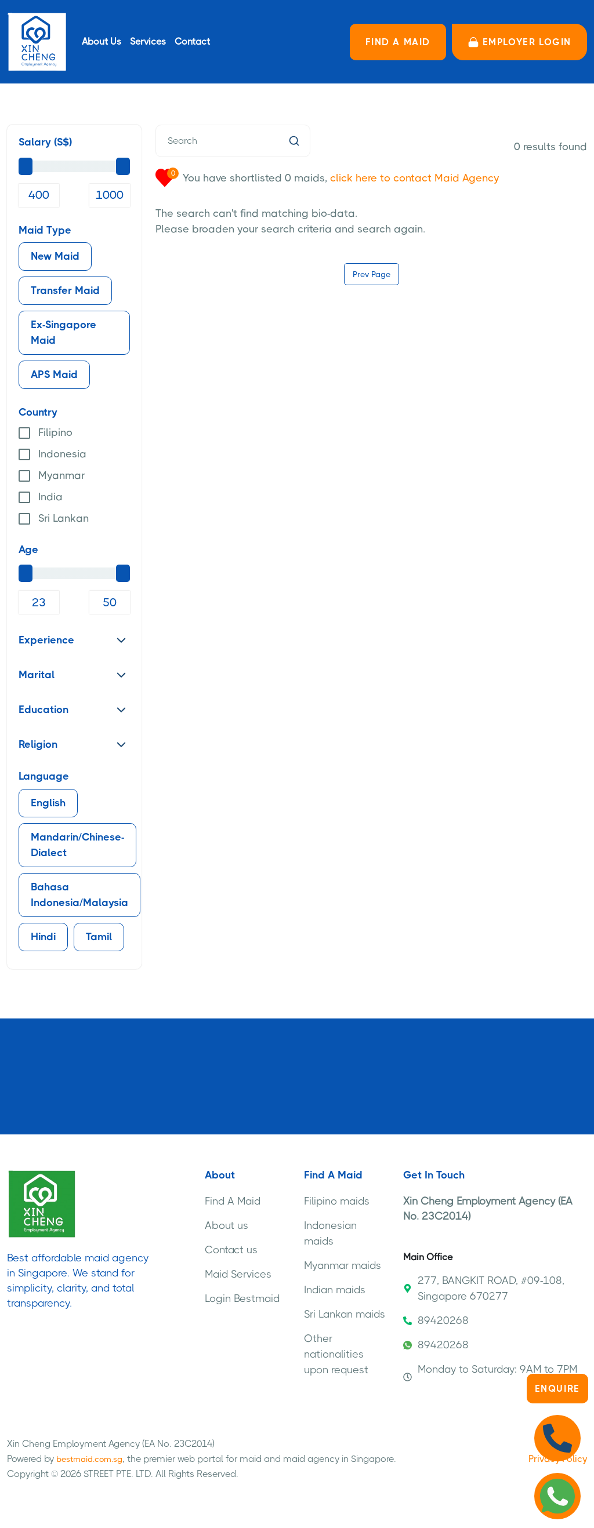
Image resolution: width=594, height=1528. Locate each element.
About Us (101, 41)
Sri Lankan (63, 518)
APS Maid (54, 374)
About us (226, 1225)
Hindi (43, 937)
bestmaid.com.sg (89, 1459)
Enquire (557, 1388)
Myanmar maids (342, 1265)
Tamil (99, 937)
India (50, 497)
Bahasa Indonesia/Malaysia (79, 894)
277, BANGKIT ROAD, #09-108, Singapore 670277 (483, 1288)
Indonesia (62, 454)
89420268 (436, 1320)
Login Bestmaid (242, 1298)
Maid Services (238, 1274)
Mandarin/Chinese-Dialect (77, 844)
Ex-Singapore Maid (63, 332)
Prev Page (371, 274)
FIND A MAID (397, 42)
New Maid (55, 256)
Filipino (55, 432)
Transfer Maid (65, 290)
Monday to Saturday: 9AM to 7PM (490, 1372)
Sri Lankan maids (344, 1314)
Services (148, 41)
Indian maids (334, 1290)
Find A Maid (232, 1201)
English (48, 803)
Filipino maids (337, 1201)
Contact (192, 41)
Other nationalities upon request (336, 1354)
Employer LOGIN (519, 42)
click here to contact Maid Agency (414, 178)
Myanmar (61, 475)
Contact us (231, 1250)
